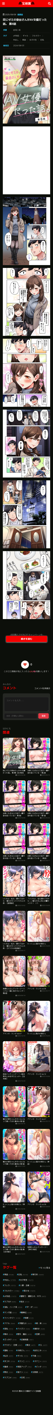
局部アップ (24, 1366)
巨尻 (25, 1377)
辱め (8, 1334)
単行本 (38, 1274)
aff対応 (16, 35)
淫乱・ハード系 (13, 1307)
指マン (22, 1372)
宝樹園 (26, 3)
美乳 (8, 1328)
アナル (9, 1323)
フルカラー (36, 35)
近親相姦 (27, 1339)
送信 (43, 716)
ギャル (25, 35)
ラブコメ (10, 1377)
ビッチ (41, 1366)
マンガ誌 (10, 1312)
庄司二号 (16, 30)
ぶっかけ (10, 1339)
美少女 (29, 1290)
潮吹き (39, 1328)
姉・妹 (41, 1323)
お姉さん (23, 1350)
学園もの (25, 1323)
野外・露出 (24, 1334)
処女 (24, 1301)
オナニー (40, 1361)
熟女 (8, 1372)
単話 (24, 40)
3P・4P (32, 1307)
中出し (16, 40)
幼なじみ (40, 1350)
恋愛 (40, 1334)
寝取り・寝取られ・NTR (33, 1296)
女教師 (37, 1372)
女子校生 (26, 1280)
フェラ (10, 1285)
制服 (29, 1318)
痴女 (31, 1345)
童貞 (8, 1366)
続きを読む (26, 638)
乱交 (8, 1356)
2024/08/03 (18, 45)
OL (43, 1345)
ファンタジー (12, 1318)
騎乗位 (26, 1312)
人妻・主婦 (27, 1285)
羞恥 (8, 1350)
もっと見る (45, 1267)
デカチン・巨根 (13, 1345)
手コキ (9, 1361)
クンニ (24, 1361)
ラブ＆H (10, 1301)
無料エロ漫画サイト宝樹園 (30, 1391)
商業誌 (20, 14)
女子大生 (33, 40)
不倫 (36, 1356)
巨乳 (42, 40)
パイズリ (23, 1328)
